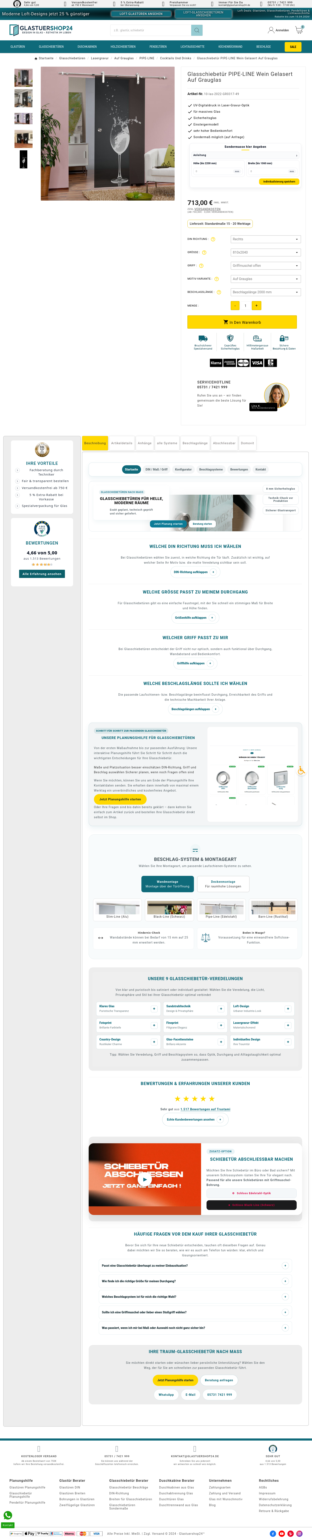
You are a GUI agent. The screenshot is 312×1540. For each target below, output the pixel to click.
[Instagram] (299, 1534)
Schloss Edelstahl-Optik (251, 1193)
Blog (212, 1505)
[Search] (197, 30)
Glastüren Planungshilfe (27, 1487)
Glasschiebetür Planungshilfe (20, 1495)
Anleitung (199, 155)
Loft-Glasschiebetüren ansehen (203, 14)
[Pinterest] (290, 1534)
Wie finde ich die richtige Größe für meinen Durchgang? (195, 1281)
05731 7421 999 (219, 1394)
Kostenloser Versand (39, 1456)
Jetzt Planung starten (168, 523)
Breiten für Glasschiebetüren (130, 1499)
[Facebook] (273, 1534)
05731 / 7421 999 (116, 1456)
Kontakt (260, 469)
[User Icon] (278, 30)
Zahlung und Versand (225, 1493)
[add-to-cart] (242, 322)
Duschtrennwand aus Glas (178, 1505)
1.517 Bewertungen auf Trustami (205, 1109)
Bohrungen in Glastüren (77, 1499)
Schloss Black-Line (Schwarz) (251, 1205)
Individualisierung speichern (279, 181)
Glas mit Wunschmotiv (226, 1499)
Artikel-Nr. (195, 94)
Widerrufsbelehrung (273, 1499)
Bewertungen (239, 469)
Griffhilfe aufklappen (195, 663)
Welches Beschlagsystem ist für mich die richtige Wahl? (195, 1296)
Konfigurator (183, 469)
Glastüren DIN (69, 1487)
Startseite (131, 469)
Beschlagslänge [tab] (195, 443)
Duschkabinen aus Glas (176, 1487)
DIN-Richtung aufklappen (195, 572)
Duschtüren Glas (171, 1499)
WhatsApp (166, 1394)
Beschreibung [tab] (95, 443)
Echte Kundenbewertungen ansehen (195, 1119)
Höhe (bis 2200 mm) (204, 163)
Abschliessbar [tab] (224, 443)
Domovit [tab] (247, 443)
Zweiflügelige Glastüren (77, 1505)
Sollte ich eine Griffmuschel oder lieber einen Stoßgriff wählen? (195, 1312)
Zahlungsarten (220, 1487)
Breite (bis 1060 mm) (260, 163)
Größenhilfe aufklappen (195, 617)
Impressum (267, 1493)
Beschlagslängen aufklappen (195, 709)
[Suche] (151, 30)
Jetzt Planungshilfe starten (120, 799)
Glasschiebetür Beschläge (128, 1487)
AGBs (263, 1487)
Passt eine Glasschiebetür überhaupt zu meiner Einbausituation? (195, 1265)
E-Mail (191, 1394)
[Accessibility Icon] (301, 770)
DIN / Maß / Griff (156, 469)
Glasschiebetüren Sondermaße (122, 1506)
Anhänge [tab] (145, 443)
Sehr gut (30, 2)
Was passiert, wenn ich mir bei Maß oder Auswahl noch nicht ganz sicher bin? (195, 1327)
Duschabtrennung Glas (176, 1493)
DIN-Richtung (119, 1493)
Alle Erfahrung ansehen (41, 574)
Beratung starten (202, 523)
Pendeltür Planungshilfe (27, 1502)
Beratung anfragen (219, 1380)
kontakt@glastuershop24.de (195, 1456)
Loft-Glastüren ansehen (141, 14)
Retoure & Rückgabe (274, 1511)
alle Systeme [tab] (167, 443)
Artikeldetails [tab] (121, 443)
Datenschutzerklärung (275, 1505)
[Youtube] (282, 1534)
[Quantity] (246, 305)
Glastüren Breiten (72, 1493)
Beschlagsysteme (211, 469)
